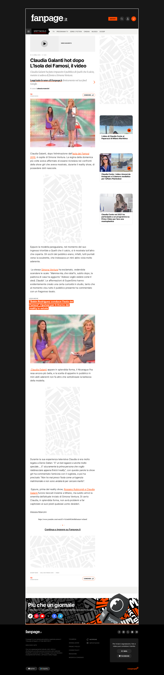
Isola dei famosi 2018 (46, 572)
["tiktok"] (30, 616)
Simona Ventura (49, 269)
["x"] (49, 616)
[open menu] (28, 31)
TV (54, 31)
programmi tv (62, 31)
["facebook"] (56, 616)
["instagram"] (37, 616)
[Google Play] (44, 668)
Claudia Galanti (38, 369)
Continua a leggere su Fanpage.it (63, 529)
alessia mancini (43, 88)
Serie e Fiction (76, 31)
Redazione (73, 654)
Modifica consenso (76, 657)
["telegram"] (62, 616)
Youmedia (72, 639)
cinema (87, 31)
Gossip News (34, 572)
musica (94, 31)
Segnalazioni (74, 643)
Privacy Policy (74, 646)
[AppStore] (31, 668)
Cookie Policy (74, 650)
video (57, 572)
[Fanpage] (34, 632)
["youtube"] (43, 616)
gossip (102, 31)
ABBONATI (113, 18)
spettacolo (40, 31)
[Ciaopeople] (132, 669)
